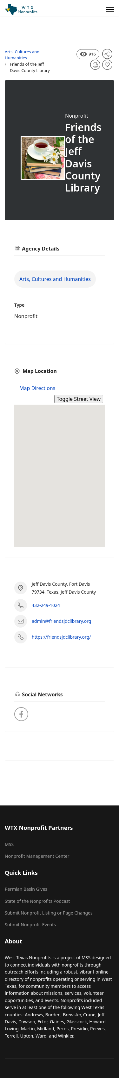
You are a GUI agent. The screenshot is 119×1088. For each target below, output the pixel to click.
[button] (60, 470)
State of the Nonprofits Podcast (37, 901)
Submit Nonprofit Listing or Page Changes (49, 913)
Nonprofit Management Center (37, 856)
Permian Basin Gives (26, 889)
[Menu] (110, 9)
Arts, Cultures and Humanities (22, 55)
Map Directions (37, 388)
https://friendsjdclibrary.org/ (61, 637)
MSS (9, 844)
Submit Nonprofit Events (30, 925)
